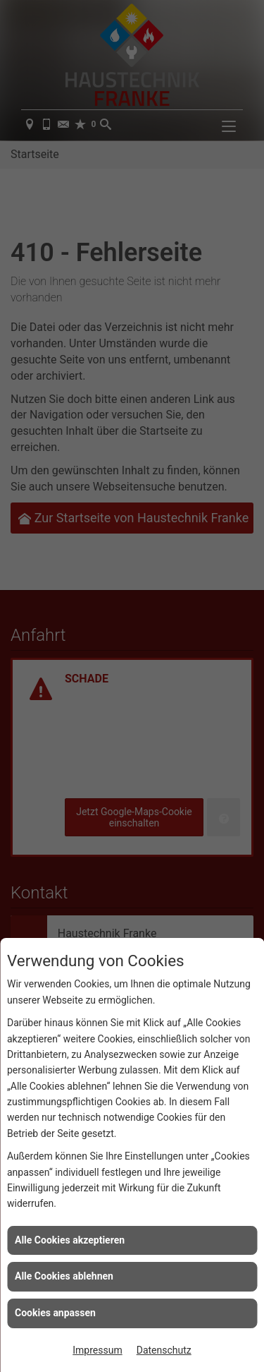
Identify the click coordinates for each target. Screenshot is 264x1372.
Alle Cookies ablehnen (64, 1276)
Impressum (97, 1350)
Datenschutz (164, 1350)
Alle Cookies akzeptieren (70, 1240)
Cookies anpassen (55, 1312)
